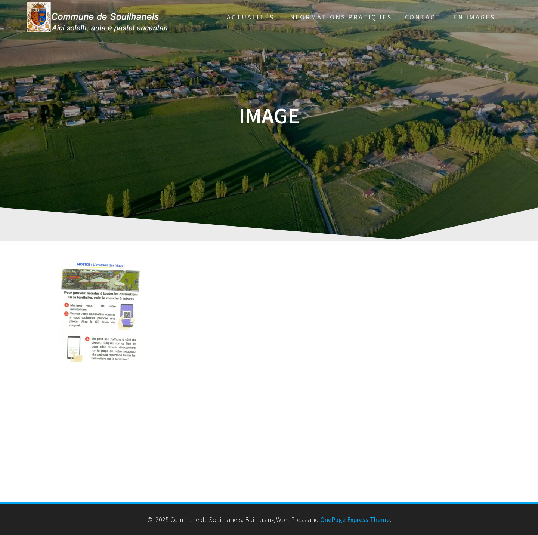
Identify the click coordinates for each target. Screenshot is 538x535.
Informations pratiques (339, 17)
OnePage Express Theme (355, 519)
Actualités (250, 17)
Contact (422, 17)
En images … (479, 17)
